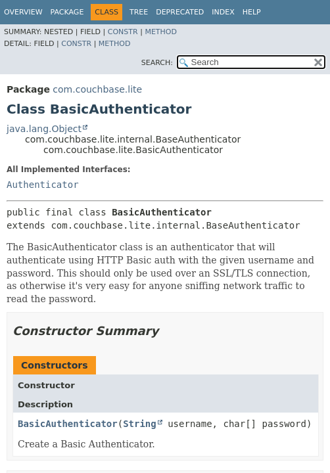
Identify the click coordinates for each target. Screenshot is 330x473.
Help (252, 12)
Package (67, 12)
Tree (139, 12)
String (139, 423)
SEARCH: (157, 62)
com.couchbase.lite (97, 89)
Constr (123, 32)
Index (223, 12)
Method (161, 32)
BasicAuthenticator (68, 423)
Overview (23, 12)
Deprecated (180, 12)
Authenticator (43, 184)
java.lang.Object (44, 129)
